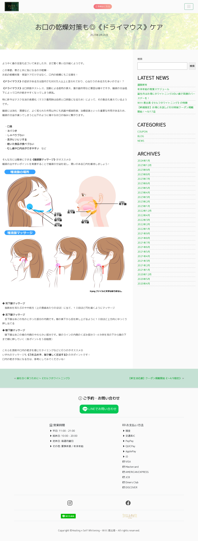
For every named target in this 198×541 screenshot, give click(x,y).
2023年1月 (143, 206)
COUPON (142, 131)
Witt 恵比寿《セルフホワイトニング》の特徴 (162, 102)
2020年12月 (144, 274)
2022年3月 (143, 220)
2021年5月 (143, 251)
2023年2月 (143, 201)
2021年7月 (143, 242)
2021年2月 (143, 265)
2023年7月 (143, 178)
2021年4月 (143, 256)
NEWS (140, 140)
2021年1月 (143, 269)
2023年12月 (144, 165)
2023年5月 (143, 188)
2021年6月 (143, 247)
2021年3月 (143, 260)
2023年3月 (143, 197)
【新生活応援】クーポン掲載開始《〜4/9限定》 (154, 378)
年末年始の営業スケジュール (153, 89)
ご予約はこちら (102, 6)
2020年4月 (143, 283)
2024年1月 (143, 160)
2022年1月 (143, 229)
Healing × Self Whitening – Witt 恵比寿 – (94, 530)
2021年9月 (143, 233)
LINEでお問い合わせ (99, 409)
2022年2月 (143, 224)
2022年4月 (143, 215)
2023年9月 (143, 169)
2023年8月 (143, 174)
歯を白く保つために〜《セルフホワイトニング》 (43, 378)
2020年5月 (143, 279)
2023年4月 (143, 192)
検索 (139, 59)
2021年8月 (143, 238)
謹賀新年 (142, 84)
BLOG (140, 136)
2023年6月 (143, 183)
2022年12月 (144, 210)
